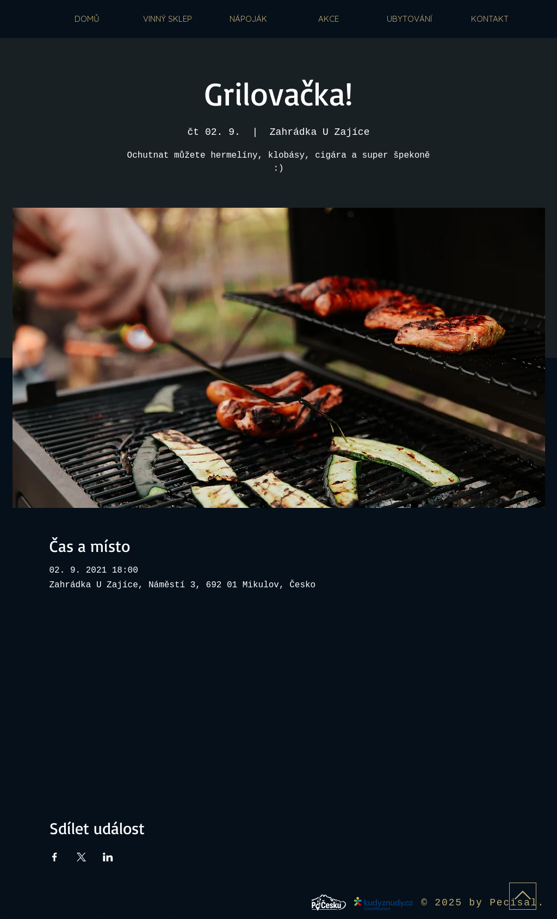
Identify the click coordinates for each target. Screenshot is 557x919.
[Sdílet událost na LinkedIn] (108, 857)
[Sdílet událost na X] (81, 857)
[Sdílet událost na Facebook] (54, 857)
